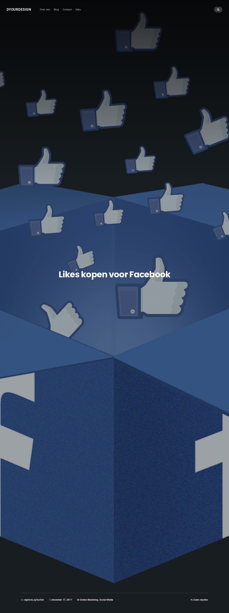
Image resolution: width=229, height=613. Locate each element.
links (78, 9)
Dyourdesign (19, 9)
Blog (56, 9)
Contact (67, 9)
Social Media (106, 599)
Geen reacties (201, 599)
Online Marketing (89, 599)
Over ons (45, 9)
